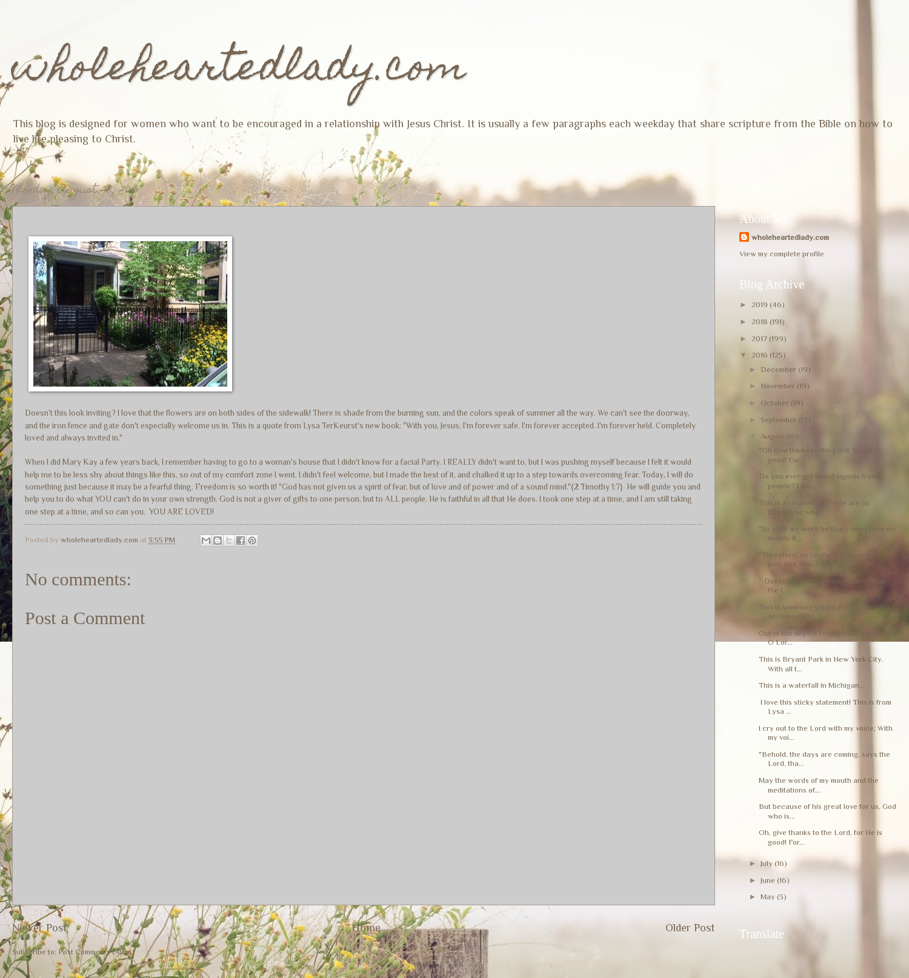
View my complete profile (781, 253)
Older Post (690, 928)
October (776, 402)
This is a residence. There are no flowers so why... (814, 507)
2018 (760, 321)
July (767, 863)
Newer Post (39, 928)
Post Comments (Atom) (96, 951)
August (773, 436)
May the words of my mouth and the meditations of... (819, 785)
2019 (760, 304)
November (779, 385)
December (779, 369)
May (769, 896)
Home (366, 928)
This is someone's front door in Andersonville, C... (810, 611)
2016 (760, 354)
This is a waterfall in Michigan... (812, 685)
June (769, 880)
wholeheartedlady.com (239, 71)
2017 (760, 338)
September (780, 419)
